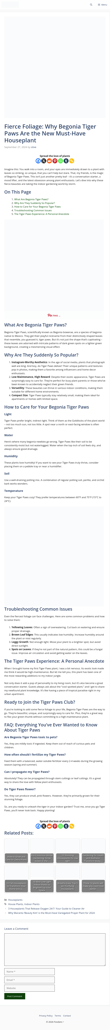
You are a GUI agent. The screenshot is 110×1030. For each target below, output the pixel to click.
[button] (91, 4)
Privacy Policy (46, 1015)
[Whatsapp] (60, 160)
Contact (67, 1015)
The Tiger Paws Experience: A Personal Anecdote (41, 214)
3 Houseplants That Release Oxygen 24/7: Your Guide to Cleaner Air (46, 908)
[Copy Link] (71, 160)
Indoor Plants (32, 904)
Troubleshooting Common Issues (33, 210)
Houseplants (15, 899)
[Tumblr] (66, 160)
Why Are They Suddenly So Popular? (34, 203)
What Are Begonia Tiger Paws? (31, 199)
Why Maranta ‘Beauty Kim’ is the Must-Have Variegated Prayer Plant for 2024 (51, 913)
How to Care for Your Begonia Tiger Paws (37, 206)
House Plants (15, 904)
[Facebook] (38, 160)
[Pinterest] (54, 160)
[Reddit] (49, 160)
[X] (43, 160)
